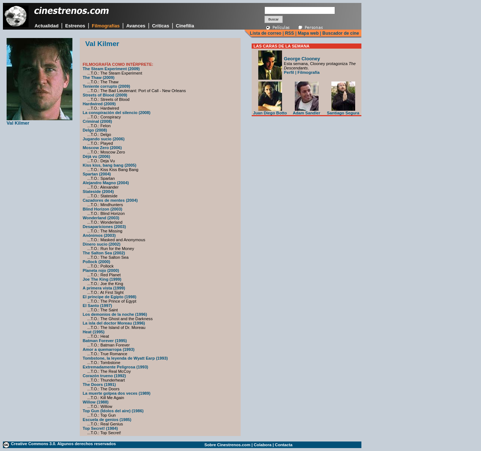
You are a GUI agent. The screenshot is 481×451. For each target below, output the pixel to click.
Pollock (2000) (96, 261)
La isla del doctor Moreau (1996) (114, 323)
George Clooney (302, 58)
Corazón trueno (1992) (104, 376)
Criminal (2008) (97, 121)
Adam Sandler (306, 111)
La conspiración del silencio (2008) (116, 112)
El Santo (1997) (97, 305)
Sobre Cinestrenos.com (227, 445)
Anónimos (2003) (99, 235)
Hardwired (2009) (99, 104)
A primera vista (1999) (104, 288)
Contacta (284, 445)
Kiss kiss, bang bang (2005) (109, 165)
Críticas (160, 26)
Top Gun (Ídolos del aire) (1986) (113, 411)
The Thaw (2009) (98, 77)
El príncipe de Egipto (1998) (109, 297)
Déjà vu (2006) (96, 156)
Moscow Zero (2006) (102, 147)
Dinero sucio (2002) (101, 244)
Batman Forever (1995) (105, 340)
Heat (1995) (94, 332)
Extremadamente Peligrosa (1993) (115, 367)
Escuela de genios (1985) (107, 419)
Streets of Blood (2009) (105, 95)
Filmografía (308, 72)
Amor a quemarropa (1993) (109, 349)
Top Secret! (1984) (100, 428)
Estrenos (75, 26)
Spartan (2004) (97, 174)
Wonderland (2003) (101, 218)
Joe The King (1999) (102, 279)
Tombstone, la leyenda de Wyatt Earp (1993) (125, 358)
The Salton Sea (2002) (104, 253)
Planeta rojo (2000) (101, 270)
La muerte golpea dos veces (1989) (116, 393)
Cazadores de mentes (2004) (110, 200)
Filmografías (106, 26)
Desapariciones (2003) (104, 226)
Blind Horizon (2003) (102, 209)
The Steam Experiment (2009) (111, 69)
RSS (289, 33)
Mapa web (308, 33)
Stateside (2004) (98, 191)
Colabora (263, 445)
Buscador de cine (340, 33)
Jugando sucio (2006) (103, 139)
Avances (135, 26)
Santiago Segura (343, 111)
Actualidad (47, 26)
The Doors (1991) (99, 384)
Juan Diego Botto (270, 111)
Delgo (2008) (95, 130)
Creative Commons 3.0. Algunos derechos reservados (63, 443)
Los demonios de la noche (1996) (115, 314)
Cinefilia (185, 26)
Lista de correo (265, 33)
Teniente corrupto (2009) (106, 86)
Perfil (289, 72)
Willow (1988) (96, 402)
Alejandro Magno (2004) (106, 183)
